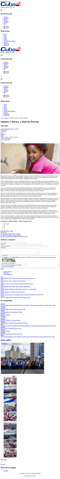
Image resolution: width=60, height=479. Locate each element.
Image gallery (6, 341)
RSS (5, 23)
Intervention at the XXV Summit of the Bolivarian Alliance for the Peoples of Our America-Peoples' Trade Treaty (28, 327)
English (6, 26)
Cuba (5, 35)
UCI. (34, 477)
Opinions (6, 118)
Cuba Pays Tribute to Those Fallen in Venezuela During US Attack (17, 284)
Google (11, 231)
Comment (3, 247)
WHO (2, 135)
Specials (6, 42)
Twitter (5, 19)
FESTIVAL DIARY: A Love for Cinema (10, 321)
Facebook (6, 21)
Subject (3, 244)
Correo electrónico (5, 246)
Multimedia (6, 43)
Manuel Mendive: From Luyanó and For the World (13, 310)
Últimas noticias (8, 272)
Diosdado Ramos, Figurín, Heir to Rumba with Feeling (14, 324)
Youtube (6, 17)
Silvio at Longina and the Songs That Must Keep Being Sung (15, 298)
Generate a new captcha (7, 267)
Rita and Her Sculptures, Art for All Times (11, 235)
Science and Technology (10, 41)
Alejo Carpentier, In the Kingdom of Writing (11, 313)
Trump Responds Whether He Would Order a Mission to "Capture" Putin (18, 290)
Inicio (2, 118)
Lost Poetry (3, 318)
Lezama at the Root (5, 332)
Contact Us (6, 45)
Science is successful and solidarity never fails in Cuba (14, 236)
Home (5, 34)
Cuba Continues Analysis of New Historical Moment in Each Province (18, 279)
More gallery (4, 460)
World (5, 37)
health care (3, 134)
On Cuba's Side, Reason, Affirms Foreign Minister (13, 282)
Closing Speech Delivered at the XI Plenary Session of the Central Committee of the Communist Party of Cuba (28, 337)
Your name (3, 243)
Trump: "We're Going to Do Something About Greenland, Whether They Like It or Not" (22, 295)
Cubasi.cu (3, 465)
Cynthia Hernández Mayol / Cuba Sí (9, 129)
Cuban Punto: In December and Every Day (11, 329)
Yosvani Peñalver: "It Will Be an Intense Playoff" (13, 293)
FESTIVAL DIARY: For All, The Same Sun (11, 335)
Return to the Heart (5, 316)
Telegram (6, 22)
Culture (5, 39)
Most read (6, 274)
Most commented (8, 275)
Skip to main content (6, 1)
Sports (5, 38)
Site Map (6, 472)
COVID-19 (3, 131)
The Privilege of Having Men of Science (10, 233)
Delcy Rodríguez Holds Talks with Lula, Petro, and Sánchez (15, 287)
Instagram (6, 18)
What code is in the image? (9, 264)
